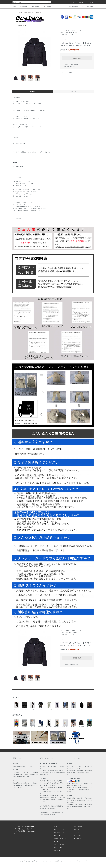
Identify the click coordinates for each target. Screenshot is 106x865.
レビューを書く (17, 218)
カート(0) (89, 2)
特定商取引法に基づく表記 (61, 838)
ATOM (58, 850)
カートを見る (77, 835)
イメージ (73, 91)
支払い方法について (59, 829)
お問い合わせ (89, 6)
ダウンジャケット (76, 31)
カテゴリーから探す (22, 6)
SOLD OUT (77, 58)
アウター (68, 31)
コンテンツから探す (45, 6)
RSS (55, 850)
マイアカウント (78, 826)
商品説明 (32, 91)
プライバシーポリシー (59, 841)
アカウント (71, 2)
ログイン (76, 832)
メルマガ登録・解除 (72, 6)
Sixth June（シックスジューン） (70, 34)
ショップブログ (58, 847)
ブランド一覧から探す (71, 32)
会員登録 (80, 2)
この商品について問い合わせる (70, 64)
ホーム (14, 6)
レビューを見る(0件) (66, 72)
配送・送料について (59, 832)
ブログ (81, 6)
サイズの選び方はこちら (68, 66)
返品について (57, 835)
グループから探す (34, 6)
